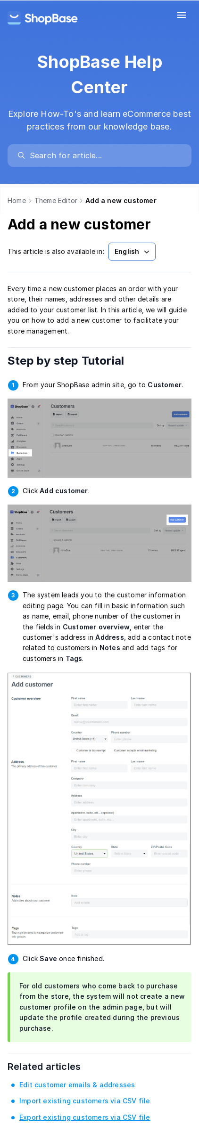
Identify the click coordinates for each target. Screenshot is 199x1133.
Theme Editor (55, 200)
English (133, 251)
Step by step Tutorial (79, 360)
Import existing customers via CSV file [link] (84, 1101)
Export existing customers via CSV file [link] (84, 1117)
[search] (104, 155)
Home (17, 200)
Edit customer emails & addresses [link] (77, 1085)
